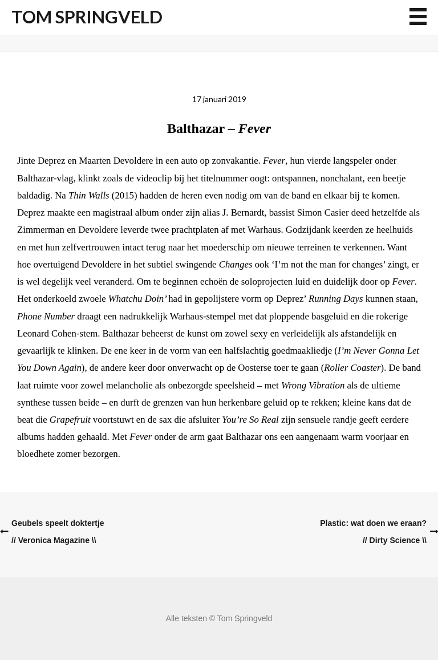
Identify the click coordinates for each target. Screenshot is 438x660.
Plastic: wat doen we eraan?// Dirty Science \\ (373, 532)
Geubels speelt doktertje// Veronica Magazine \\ (57, 532)
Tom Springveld (87, 16)
